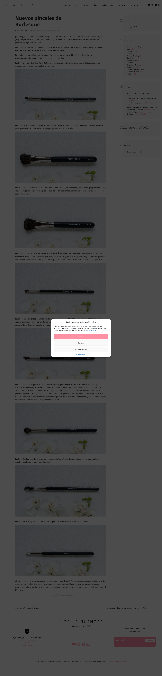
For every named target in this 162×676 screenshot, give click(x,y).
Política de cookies (80, 354)
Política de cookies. (91, 330)
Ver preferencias (81, 349)
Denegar (81, 343)
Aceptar (81, 337)
